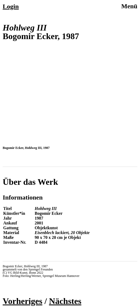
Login (11, 6)
